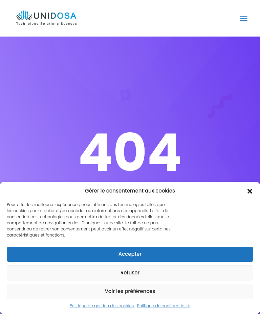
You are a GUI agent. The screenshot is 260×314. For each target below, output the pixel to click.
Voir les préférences (130, 291)
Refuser (130, 272)
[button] (249, 190)
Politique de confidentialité (163, 306)
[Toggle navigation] (244, 18)
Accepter (130, 253)
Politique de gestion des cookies (102, 306)
